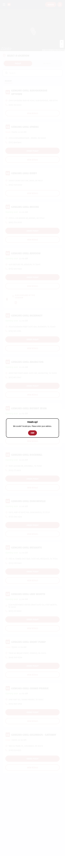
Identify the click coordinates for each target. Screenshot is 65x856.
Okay (32, 433)
